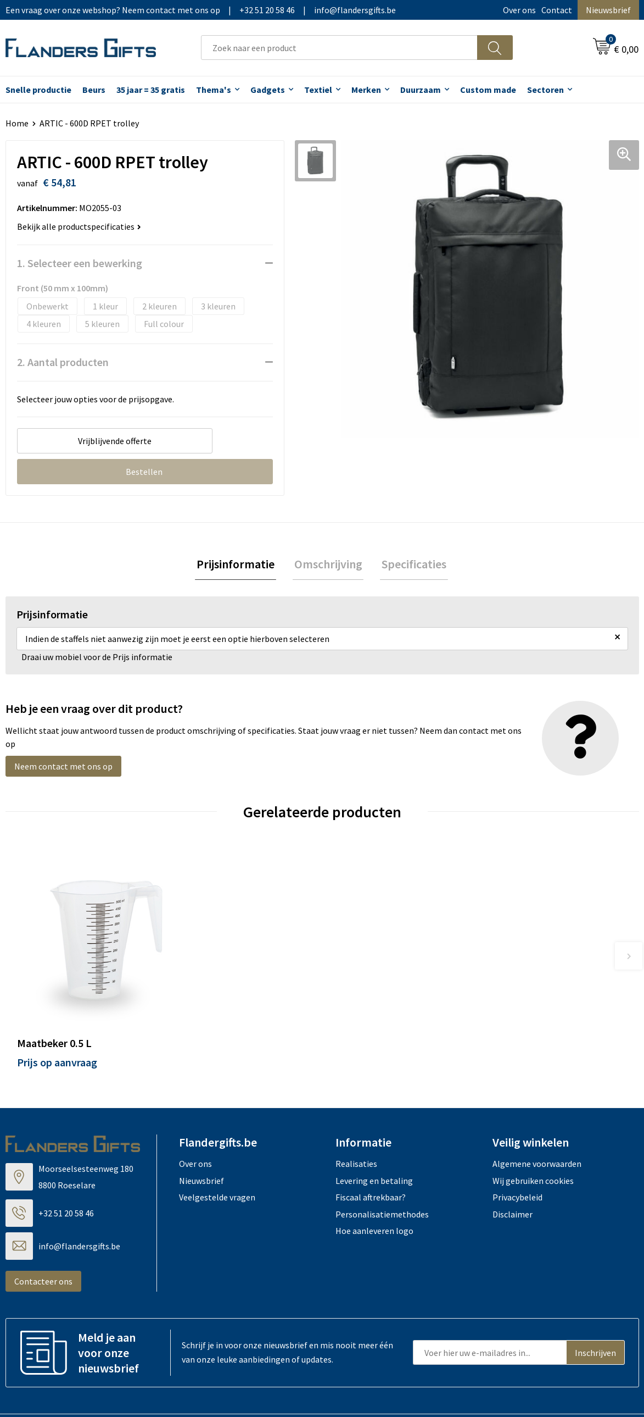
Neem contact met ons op (63, 767)
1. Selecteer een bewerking (79, 263)
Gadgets (267, 89)
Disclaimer (512, 1175)
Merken (366, 89)
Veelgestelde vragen (217, 1158)
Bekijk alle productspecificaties (79, 226)
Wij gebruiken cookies (533, 1142)
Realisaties (356, 1125)
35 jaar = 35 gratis (150, 89)
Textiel (318, 89)
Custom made (488, 89)
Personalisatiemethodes (382, 1175)
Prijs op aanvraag (57, 1024)
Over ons (519, 9)
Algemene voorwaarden (536, 1125)
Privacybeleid (517, 1158)
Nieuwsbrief (608, 9)
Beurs (93, 89)
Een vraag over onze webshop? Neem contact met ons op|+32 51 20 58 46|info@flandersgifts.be (200, 9)
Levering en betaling (374, 1142)
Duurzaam (420, 89)
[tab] (239, 565)
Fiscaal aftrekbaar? (370, 1158)
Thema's (213, 89)
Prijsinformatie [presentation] (239, 565)
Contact (556, 9)
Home (17, 123)
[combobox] (339, 47)
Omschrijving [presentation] (328, 565)
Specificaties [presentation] (411, 565)
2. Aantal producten (63, 362)
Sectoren (545, 89)
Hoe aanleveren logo (374, 1192)
